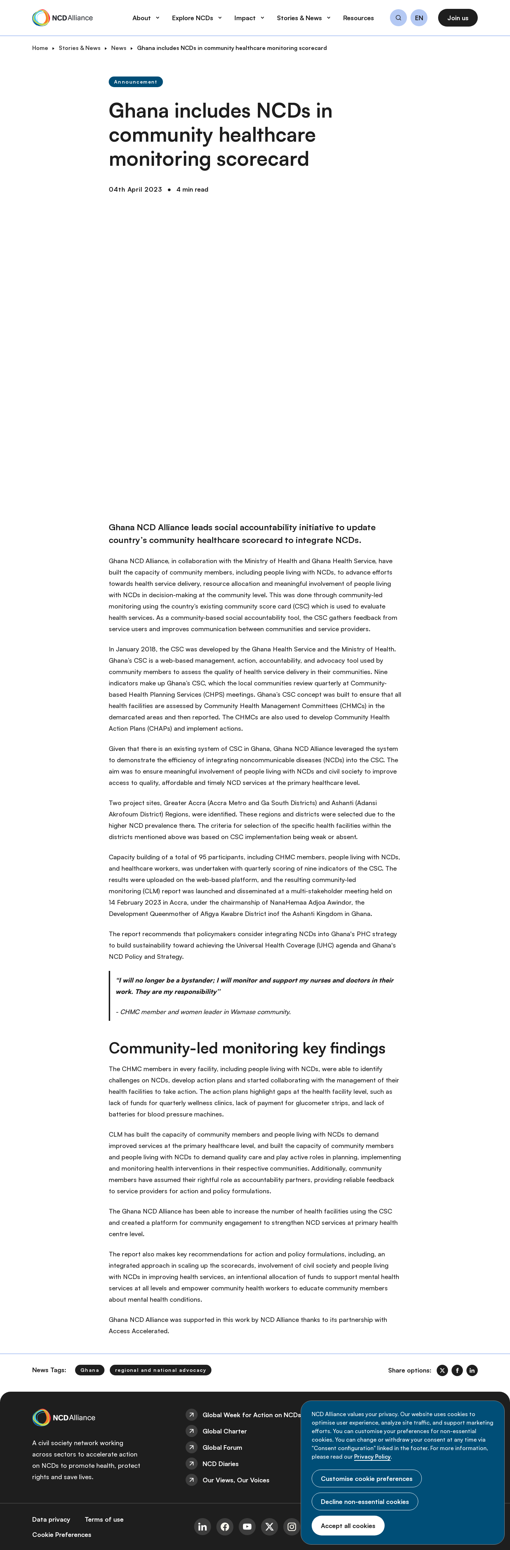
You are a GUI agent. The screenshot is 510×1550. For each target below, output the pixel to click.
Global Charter (225, 1431)
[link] (442, 1370)
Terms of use (104, 1519)
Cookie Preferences (61, 1534)
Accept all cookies (348, 1525)
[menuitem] (255, 1415)
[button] (398, 18)
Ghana (89, 1370)
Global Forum (222, 1447)
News (118, 47)
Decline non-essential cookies (365, 1501)
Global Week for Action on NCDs (252, 1415)
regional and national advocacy (160, 1370)
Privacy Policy (372, 1456)
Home (40, 47)
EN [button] (419, 18)
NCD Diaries (221, 1463)
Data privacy (51, 1519)
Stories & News (80, 47)
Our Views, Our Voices (236, 1480)
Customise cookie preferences (367, 1478)
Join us (458, 18)
